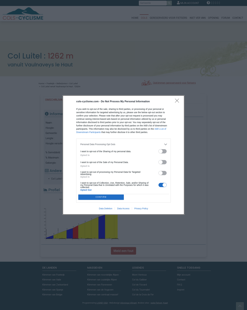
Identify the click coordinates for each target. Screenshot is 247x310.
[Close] (178, 101)
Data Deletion (105, 209)
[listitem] (123, 143)
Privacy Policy (141, 209)
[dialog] (123, 155)
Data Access (123, 209)
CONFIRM (102, 197)
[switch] (162, 150)
